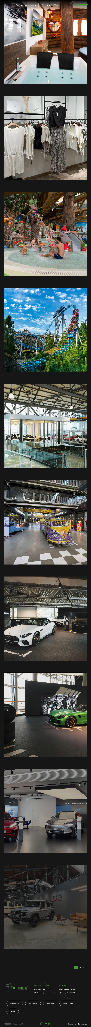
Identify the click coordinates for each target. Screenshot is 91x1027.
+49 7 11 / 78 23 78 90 (67, 993)
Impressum (72, 1024)
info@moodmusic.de (67, 990)
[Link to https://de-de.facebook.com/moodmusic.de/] (46, 1023)
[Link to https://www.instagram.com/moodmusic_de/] (41, 1023)
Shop (49, 5)
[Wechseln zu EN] (43, 5)
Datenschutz (82, 1024)
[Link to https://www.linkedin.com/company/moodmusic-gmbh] (49, 1023)
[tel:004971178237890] (27, 5)
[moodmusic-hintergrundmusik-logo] (79, 2)
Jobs (55, 5)
